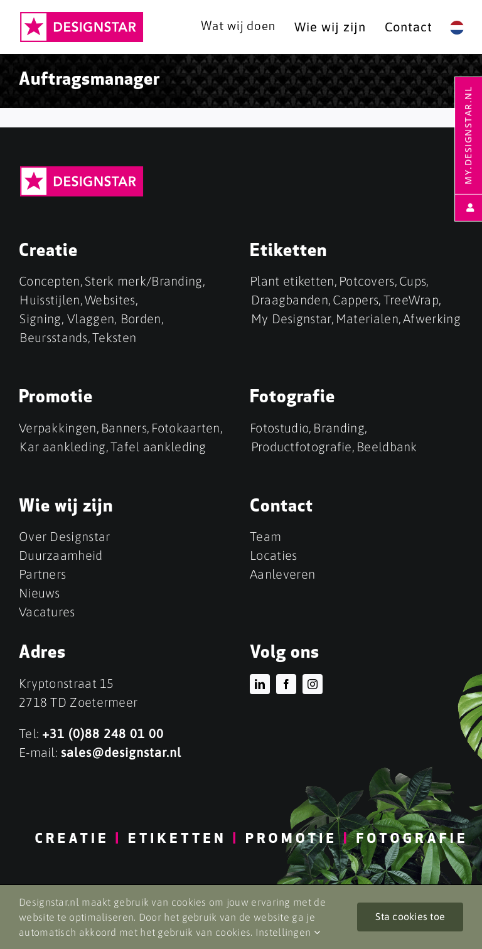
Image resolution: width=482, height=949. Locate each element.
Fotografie (292, 398)
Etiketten (288, 251)
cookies (232, 932)
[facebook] (286, 684)
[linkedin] (260, 684)
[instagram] (313, 684)
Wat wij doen (238, 27)
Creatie (48, 251)
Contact (281, 507)
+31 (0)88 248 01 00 (103, 733)
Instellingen (287, 932)
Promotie (56, 398)
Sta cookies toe (410, 916)
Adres (42, 653)
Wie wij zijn (66, 507)
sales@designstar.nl (121, 752)
